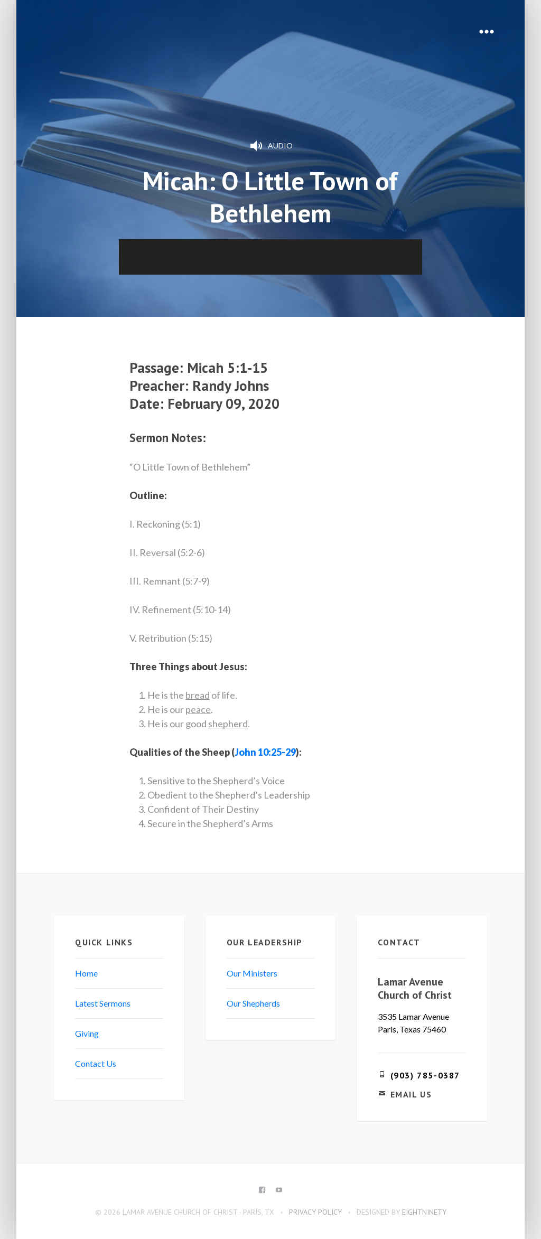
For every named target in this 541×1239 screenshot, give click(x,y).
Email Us (411, 1094)
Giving (87, 1033)
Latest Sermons (102, 1003)
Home (86, 973)
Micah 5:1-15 (227, 368)
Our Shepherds (253, 1003)
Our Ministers (252, 973)
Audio (270, 145)
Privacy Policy (315, 1212)
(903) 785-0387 (425, 1075)
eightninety (424, 1212)
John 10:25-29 (265, 752)
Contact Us (95, 1063)
